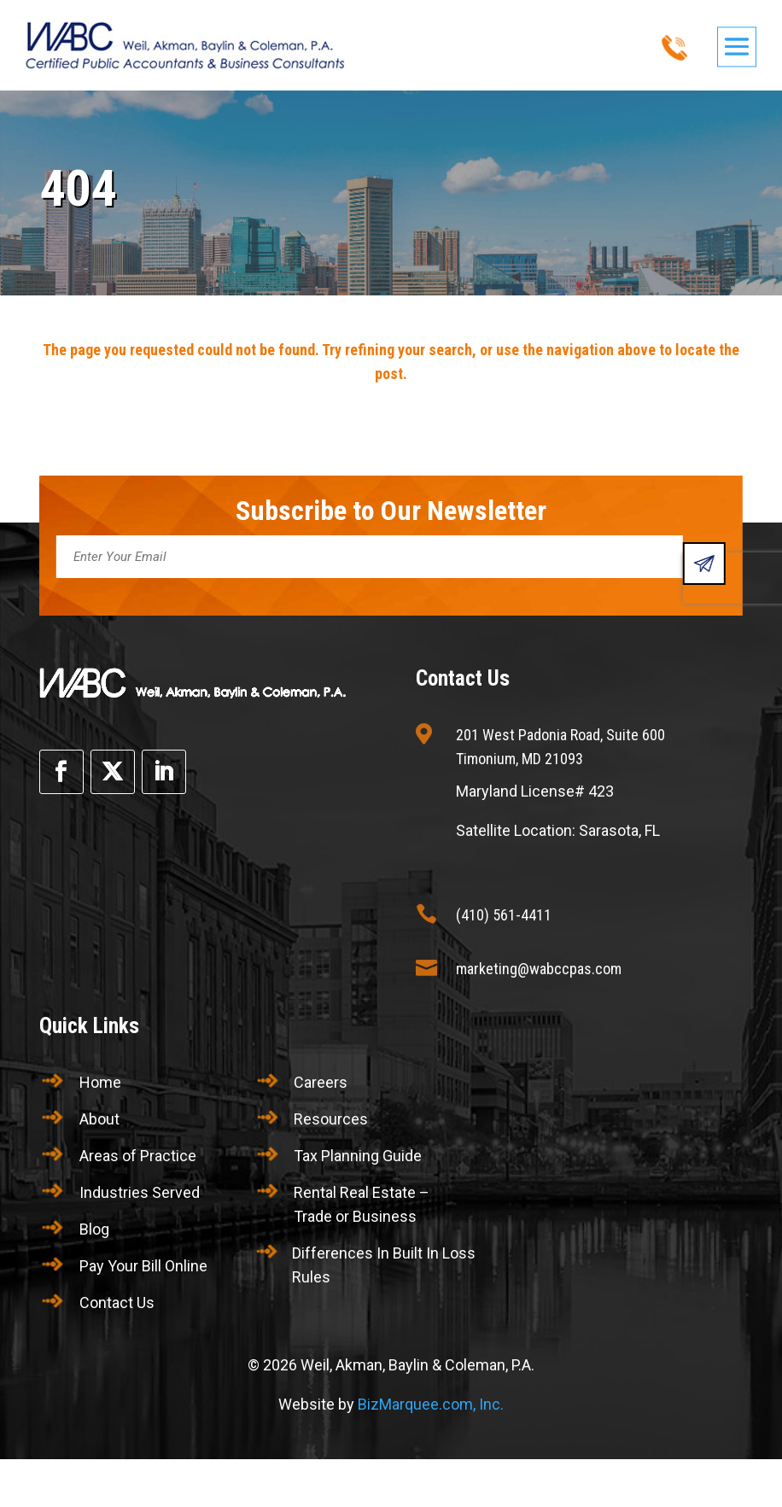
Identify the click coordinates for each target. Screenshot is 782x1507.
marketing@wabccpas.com (539, 969)
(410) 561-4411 (503, 915)
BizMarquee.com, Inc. (431, 1404)
